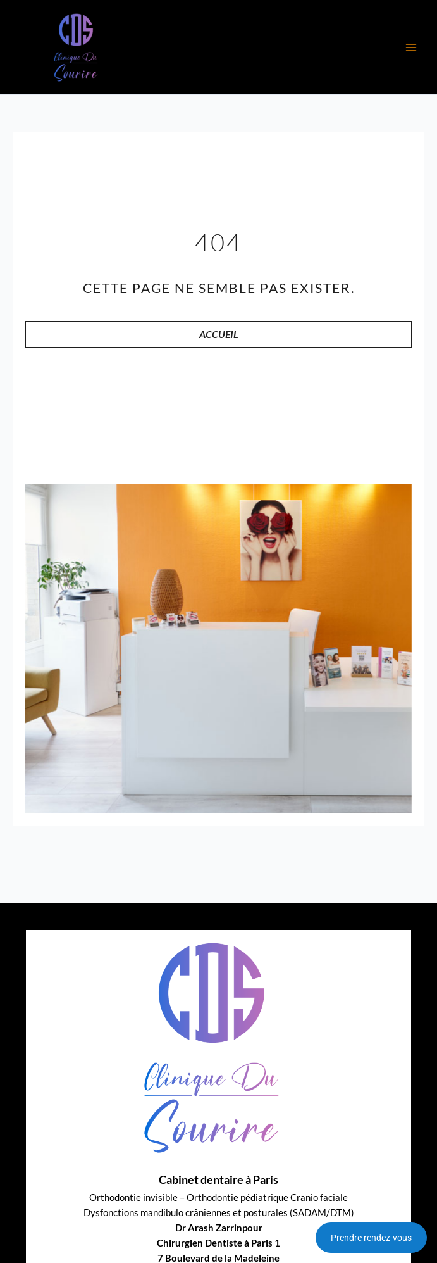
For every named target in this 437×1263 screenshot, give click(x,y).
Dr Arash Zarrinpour (218, 1227)
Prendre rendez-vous (371, 1238)
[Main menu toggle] (411, 47)
